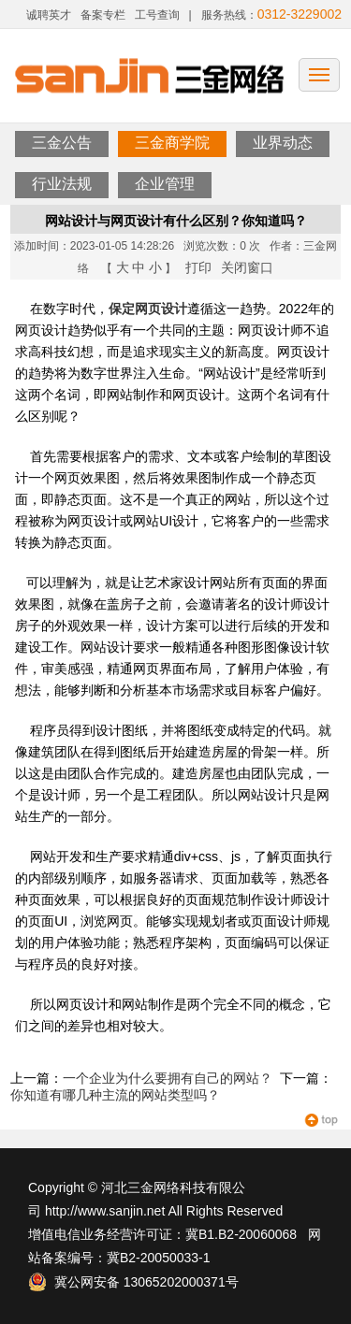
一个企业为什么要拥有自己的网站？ (167, 1078)
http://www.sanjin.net (105, 1210)
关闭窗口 (247, 267)
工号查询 (157, 15)
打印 (198, 267)
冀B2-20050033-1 (159, 1257)
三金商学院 (172, 143)
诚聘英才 (48, 15)
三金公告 (62, 143)
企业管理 (165, 184)
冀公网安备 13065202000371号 (133, 1282)
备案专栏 (102, 15)
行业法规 (62, 184)
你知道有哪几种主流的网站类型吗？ (115, 1094)
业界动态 (283, 143)
